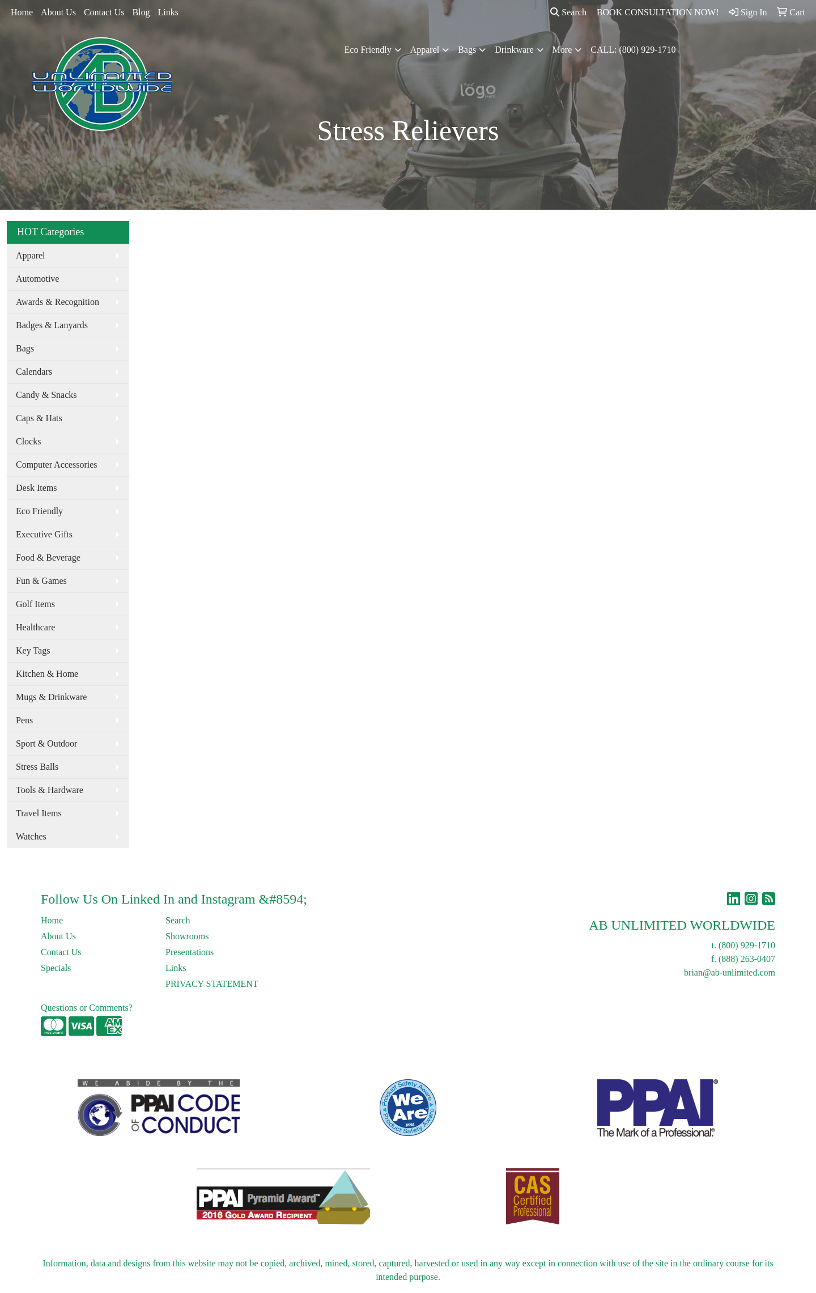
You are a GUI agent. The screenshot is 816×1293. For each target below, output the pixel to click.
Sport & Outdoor (46, 743)
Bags (467, 49)
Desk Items (36, 488)
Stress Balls (37, 766)
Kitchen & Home (47, 674)
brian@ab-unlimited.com (729, 972)
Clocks (28, 441)
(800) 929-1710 (747, 945)
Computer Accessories (56, 464)
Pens (24, 720)
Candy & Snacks (46, 395)
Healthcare (35, 627)
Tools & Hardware (49, 790)
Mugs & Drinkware (51, 697)
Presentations (189, 952)
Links (168, 12)
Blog (141, 12)
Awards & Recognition (57, 302)
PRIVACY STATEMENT (211, 984)
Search (568, 12)
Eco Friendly (368, 49)
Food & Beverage (48, 557)
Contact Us (104, 12)
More (562, 49)
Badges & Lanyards (52, 325)
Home (22, 12)
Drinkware (514, 49)
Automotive (37, 278)
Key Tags (33, 650)
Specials (56, 968)
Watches (31, 836)
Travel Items (39, 813)
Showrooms (187, 936)
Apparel (425, 49)
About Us (58, 12)
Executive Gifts (44, 534)
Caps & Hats (39, 418)
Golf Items (35, 604)
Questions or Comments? (87, 1007)
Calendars (34, 371)
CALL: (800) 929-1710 (632, 49)
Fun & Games (41, 581)
